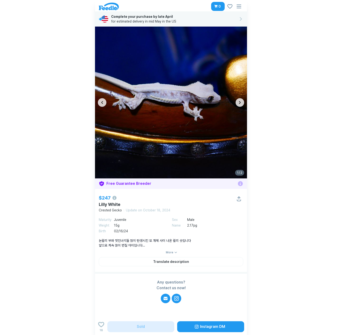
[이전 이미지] (102, 102)
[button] (218, 6)
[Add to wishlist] (101, 326)
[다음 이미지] (240, 102)
